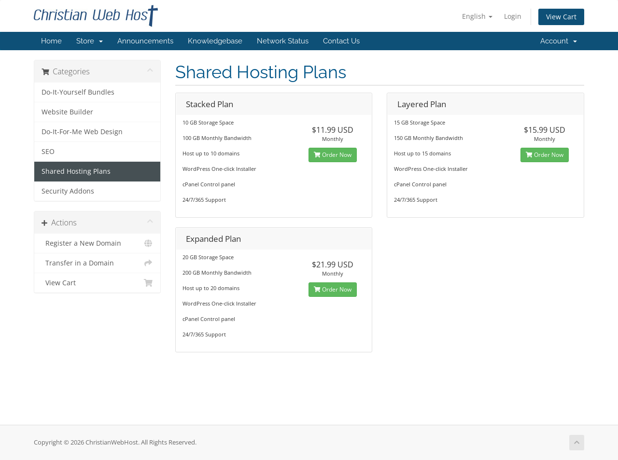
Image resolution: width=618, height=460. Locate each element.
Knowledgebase (215, 41)
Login (512, 16)
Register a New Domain (97, 243)
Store (89, 41)
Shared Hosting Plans (76, 171)
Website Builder (67, 112)
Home (51, 41)
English (477, 16)
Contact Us (341, 41)
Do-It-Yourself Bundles (78, 92)
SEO (48, 151)
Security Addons (68, 191)
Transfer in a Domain (97, 263)
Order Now (332, 155)
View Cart (561, 16)
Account (558, 41)
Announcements (145, 41)
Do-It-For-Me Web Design (82, 131)
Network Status (283, 41)
